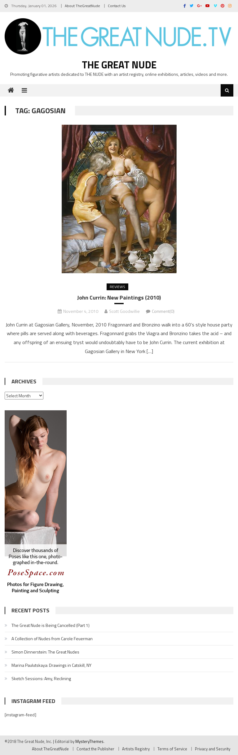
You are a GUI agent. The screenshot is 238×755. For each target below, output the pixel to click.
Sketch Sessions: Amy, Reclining (41, 678)
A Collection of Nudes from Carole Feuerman (52, 638)
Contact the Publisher (95, 749)
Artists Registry (136, 749)
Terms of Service (172, 749)
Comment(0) (163, 311)
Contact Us (117, 6)
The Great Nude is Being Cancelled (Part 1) (50, 625)
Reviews (117, 287)
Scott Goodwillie (124, 311)
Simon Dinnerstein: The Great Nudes (45, 652)
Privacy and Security (212, 749)
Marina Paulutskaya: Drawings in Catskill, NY (51, 665)
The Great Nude (119, 64)
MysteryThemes (89, 741)
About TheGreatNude (82, 6)
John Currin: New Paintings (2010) (119, 297)
